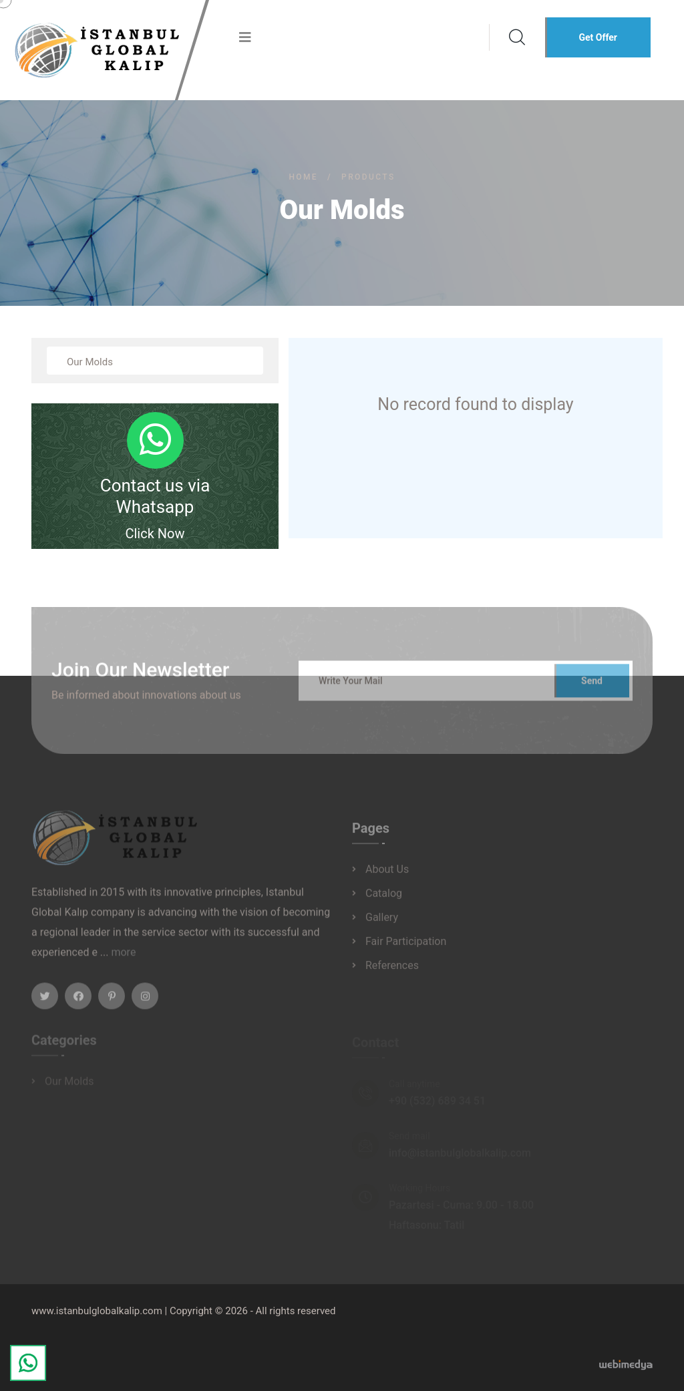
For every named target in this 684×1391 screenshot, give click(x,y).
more (123, 958)
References (392, 970)
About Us (387, 874)
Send (592, 686)
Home (303, 177)
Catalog (383, 898)
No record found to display (475, 404)
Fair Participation (405, 946)
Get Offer (597, 37)
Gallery (381, 922)
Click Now (154, 534)
